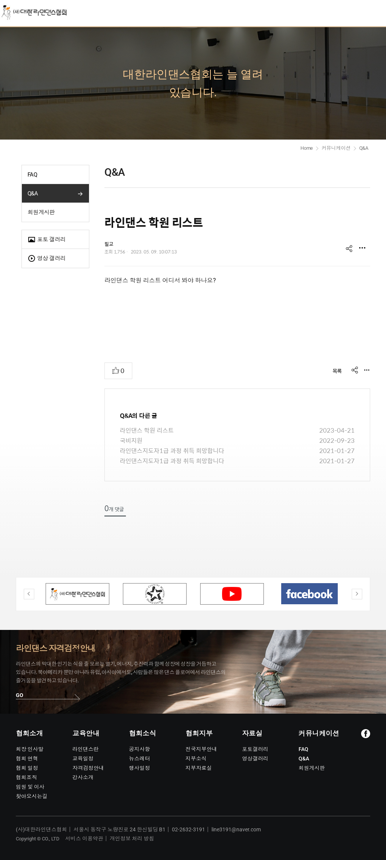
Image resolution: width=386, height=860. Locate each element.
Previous (29, 594)
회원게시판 (41, 212)
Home (306, 148)
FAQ (32, 174)
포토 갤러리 (47, 240)
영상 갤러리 (47, 259)
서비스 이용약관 (84, 838)
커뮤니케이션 (336, 148)
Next (357, 594)
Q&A (33, 193)
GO (19, 695)
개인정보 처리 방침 (132, 838)
